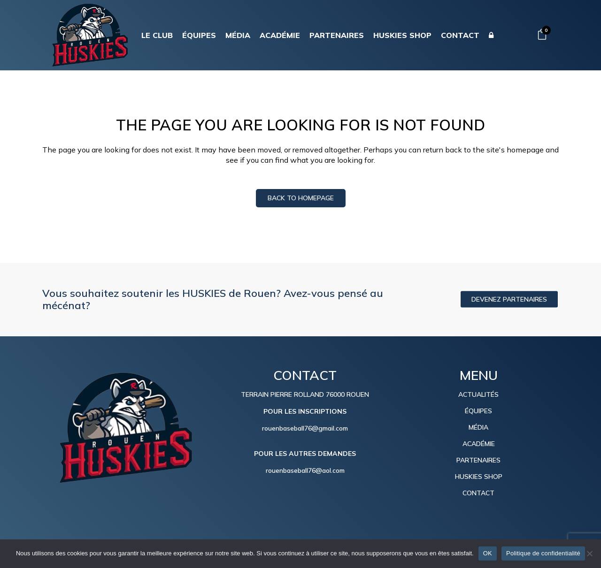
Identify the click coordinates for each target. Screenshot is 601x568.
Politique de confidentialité (543, 553)
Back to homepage (301, 198)
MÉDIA (478, 427)
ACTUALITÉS (478, 394)
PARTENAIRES (478, 460)
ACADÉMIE (478, 443)
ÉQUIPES (478, 411)
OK (487, 553)
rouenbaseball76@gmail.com (305, 428)
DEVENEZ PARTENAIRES (509, 299)
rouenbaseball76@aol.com (305, 470)
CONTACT (478, 493)
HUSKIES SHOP (478, 476)
